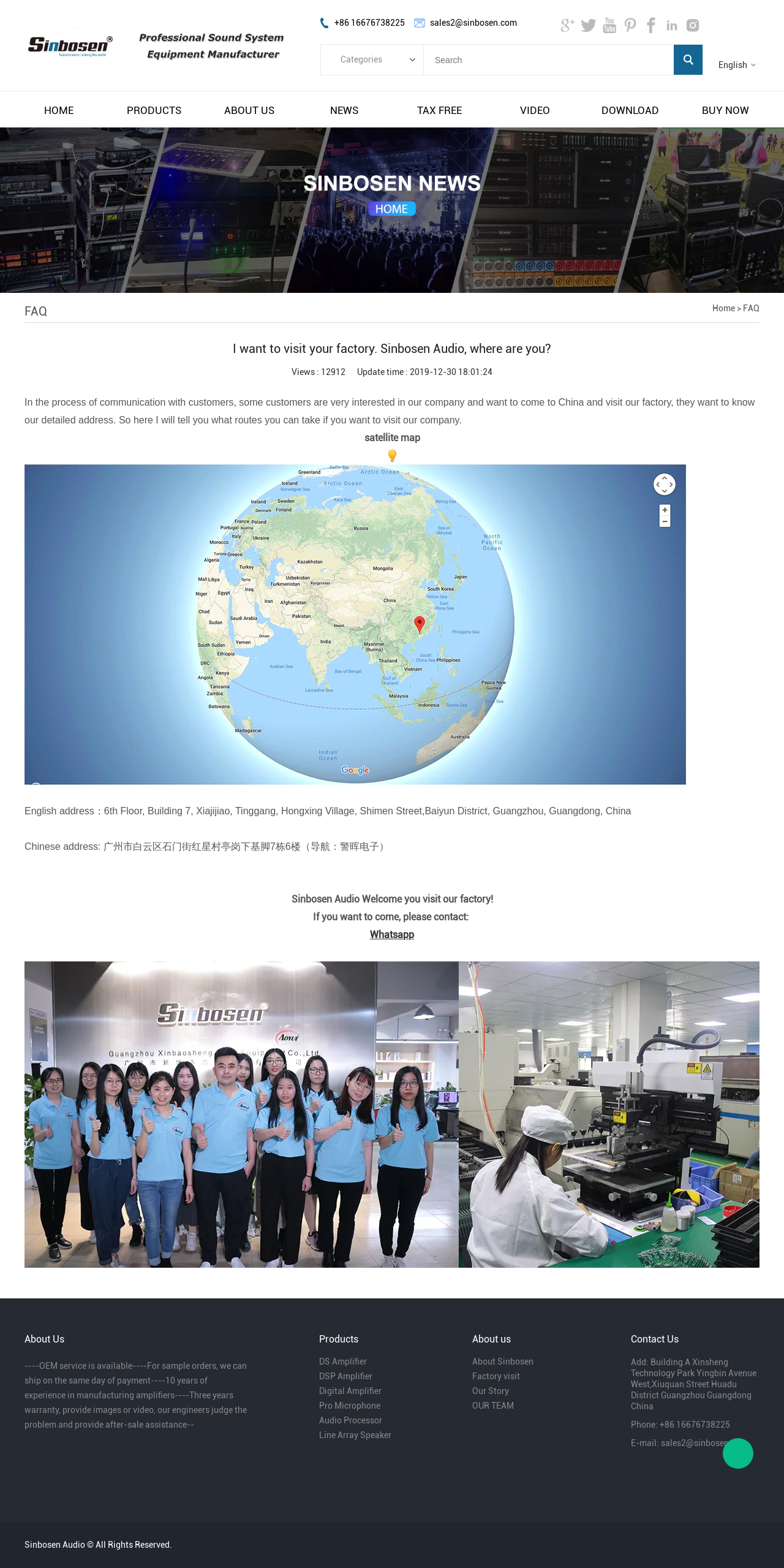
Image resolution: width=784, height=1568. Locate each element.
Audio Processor (350, 1420)
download (630, 110)
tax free (439, 110)
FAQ (751, 308)
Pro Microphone (349, 1406)
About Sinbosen (502, 1361)
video (535, 110)
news (344, 110)
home (59, 110)
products (154, 110)
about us (249, 110)
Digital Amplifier (350, 1391)
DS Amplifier (343, 1361)
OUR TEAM (493, 1406)
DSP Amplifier (345, 1376)
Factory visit (496, 1376)
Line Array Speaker (355, 1435)
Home (723, 308)
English (732, 65)
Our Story (490, 1391)
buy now (725, 110)
